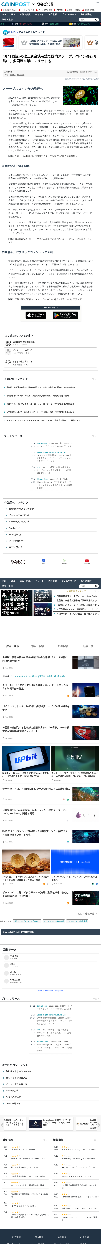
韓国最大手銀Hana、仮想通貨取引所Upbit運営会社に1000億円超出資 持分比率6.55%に (25, 774)
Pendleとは (14, 528)
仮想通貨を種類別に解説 (23, 342)
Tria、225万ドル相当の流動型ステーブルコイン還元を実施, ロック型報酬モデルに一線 (54, 470)
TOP (4, 14)
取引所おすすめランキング (21, 509)
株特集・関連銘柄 (72, 10)
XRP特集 (58, 10)
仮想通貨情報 (72, 72)
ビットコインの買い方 (22, 350)
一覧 (92, 379)
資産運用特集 (88, 10)
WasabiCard (42, 479)
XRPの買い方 (15, 534)
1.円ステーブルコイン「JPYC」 (27, 921)
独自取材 (52, 14)
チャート (39, 14)
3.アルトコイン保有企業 (77, 921)
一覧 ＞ (95, 591)
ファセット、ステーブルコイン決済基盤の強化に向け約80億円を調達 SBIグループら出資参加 (74, 774)
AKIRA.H (8, 72)
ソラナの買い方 (16, 541)
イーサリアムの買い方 (19, 522)
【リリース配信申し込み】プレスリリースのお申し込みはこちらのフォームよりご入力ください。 (56, 1124)
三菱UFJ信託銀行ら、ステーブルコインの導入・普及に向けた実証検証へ (49, 299)
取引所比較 (86, 14)
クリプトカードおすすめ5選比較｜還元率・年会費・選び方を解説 (38, 676)
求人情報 (39, 1237)
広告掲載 (16, 1237)
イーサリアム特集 (44, 10)
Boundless (42, 443)
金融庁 (13, 75)
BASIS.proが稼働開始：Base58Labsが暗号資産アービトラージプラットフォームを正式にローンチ (54, 458)
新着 (13, 14)
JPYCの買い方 (16, 547)
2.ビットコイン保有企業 (54, 921)
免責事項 (62, 1237)
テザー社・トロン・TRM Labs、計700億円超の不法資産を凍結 (36, 789)
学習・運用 (7, 19)
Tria (38, 467)
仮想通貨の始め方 (9, 10)
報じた (26, 175)
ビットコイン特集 (26, 10)
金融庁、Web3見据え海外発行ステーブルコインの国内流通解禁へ (46, 156)
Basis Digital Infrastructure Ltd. (51, 452)
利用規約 (84, 1237)
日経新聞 (20, 75)
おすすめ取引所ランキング (24, 361)
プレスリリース (69, 14)
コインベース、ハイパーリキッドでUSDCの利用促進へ (74, 878)
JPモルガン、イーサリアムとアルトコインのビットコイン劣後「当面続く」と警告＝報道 (25, 878)
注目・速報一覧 (86, 913)
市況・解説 (25, 14)
